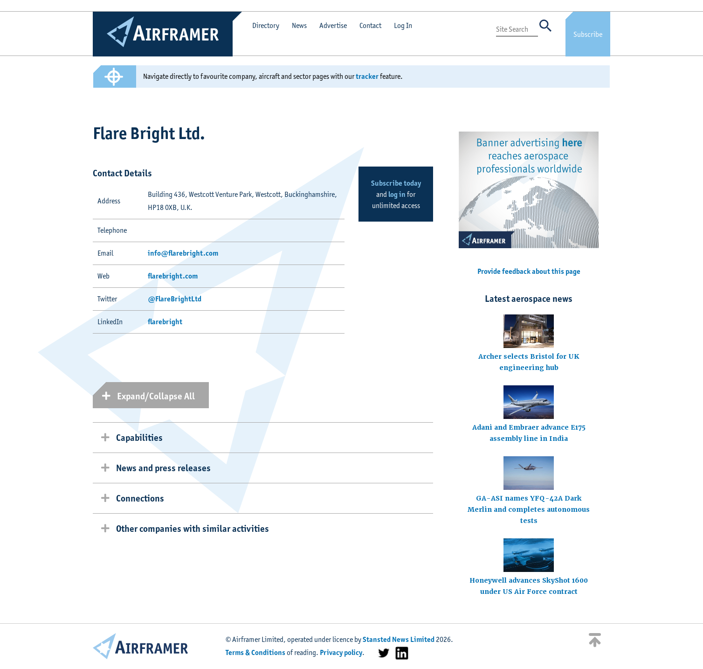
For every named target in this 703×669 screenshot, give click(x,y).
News (299, 25)
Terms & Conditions (255, 652)
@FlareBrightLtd (174, 298)
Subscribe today (396, 183)
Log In (403, 25)
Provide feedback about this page (528, 271)
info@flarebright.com (183, 253)
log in (397, 194)
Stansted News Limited (398, 639)
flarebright (165, 321)
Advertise (333, 25)
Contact (370, 25)
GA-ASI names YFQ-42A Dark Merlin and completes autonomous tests (529, 509)
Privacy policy (341, 652)
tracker (367, 76)
